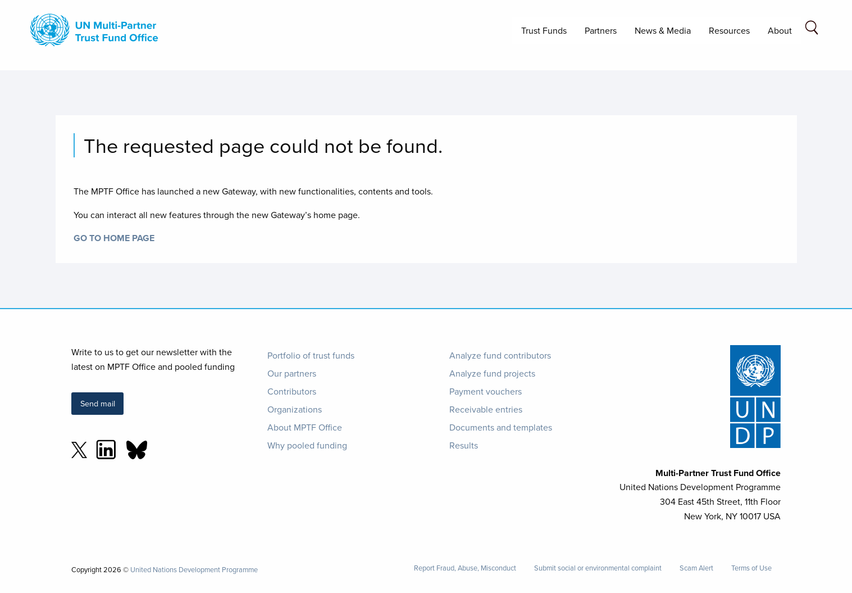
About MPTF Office (304, 427)
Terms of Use (751, 568)
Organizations (294, 409)
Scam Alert (696, 568)
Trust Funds (544, 30)
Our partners (291, 373)
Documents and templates (500, 427)
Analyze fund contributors (500, 355)
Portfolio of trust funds (310, 355)
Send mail (97, 403)
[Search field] (812, 29)
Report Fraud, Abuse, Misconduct (465, 568)
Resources (729, 30)
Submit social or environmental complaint (598, 568)
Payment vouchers (485, 391)
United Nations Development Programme (194, 569)
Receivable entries (485, 409)
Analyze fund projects (492, 373)
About (780, 30)
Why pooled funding (307, 445)
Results (463, 445)
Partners (601, 30)
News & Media (663, 30)
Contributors (291, 391)
